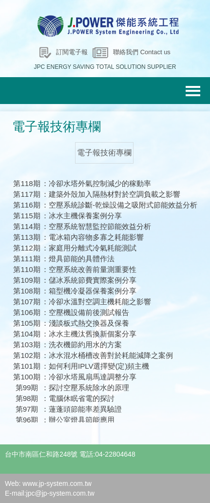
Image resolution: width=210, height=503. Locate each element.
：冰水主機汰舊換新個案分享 (88, 334)
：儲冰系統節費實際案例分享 (88, 280)
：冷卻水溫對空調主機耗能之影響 (96, 301)
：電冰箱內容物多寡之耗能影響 (92, 237)
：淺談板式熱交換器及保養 (85, 323)
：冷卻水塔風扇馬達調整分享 (88, 377)
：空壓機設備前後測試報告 (85, 312)
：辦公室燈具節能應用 (78, 420)
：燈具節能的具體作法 (78, 258)
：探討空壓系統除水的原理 (85, 387)
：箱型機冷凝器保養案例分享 (88, 291)
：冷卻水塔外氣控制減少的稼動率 (96, 183)
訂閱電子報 (72, 52)
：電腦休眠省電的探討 (78, 398)
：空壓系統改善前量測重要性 (88, 269)
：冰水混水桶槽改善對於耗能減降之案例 (107, 355)
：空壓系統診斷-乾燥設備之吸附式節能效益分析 (119, 205)
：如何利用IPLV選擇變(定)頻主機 (95, 366)
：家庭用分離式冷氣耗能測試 (88, 248)
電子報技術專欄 (104, 152)
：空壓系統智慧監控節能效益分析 (96, 226)
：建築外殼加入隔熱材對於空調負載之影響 (110, 194)
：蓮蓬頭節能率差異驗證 (81, 409)
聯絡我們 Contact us (142, 52)
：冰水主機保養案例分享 (81, 215)
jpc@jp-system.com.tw (60, 493)
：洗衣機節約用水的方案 (81, 344)
